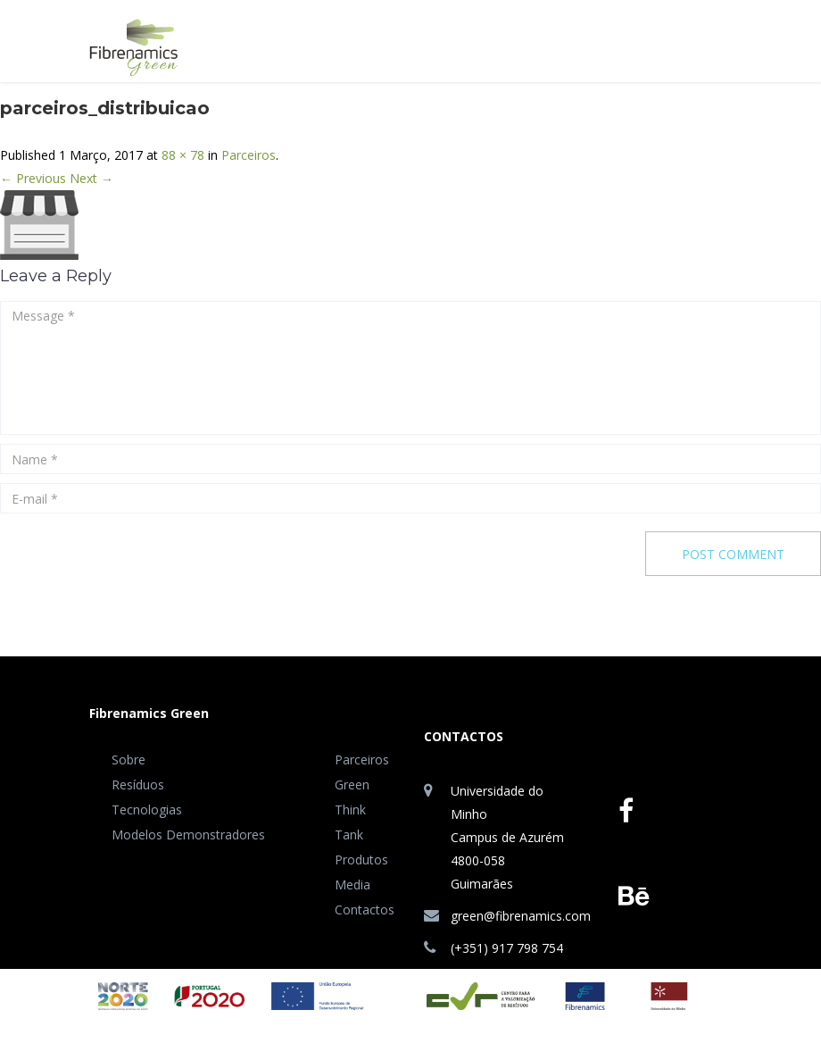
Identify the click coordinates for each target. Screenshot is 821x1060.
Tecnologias (147, 809)
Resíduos (138, 784)
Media (352, 884)
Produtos (361, 859)
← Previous (33, 178)
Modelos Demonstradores (188, 834)
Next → (91, 178)
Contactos (364, 909)
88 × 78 (183, 154)
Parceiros (248, 154)
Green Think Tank (352, 809)
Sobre (128, 759)
